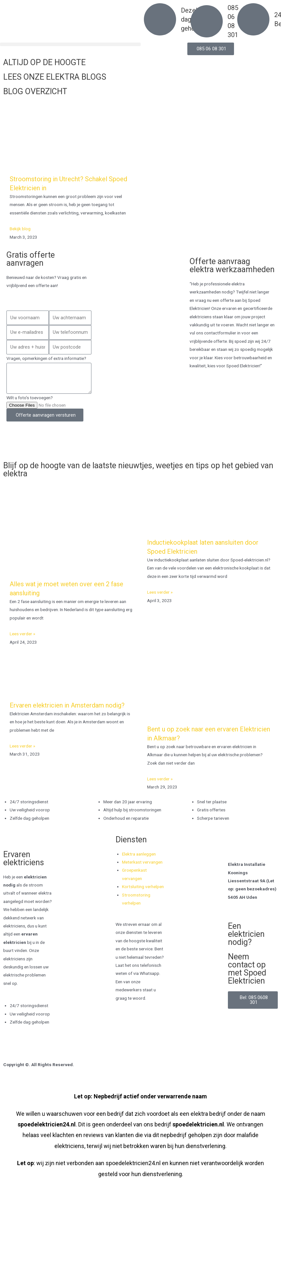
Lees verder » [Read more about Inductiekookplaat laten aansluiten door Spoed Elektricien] (160, 592)
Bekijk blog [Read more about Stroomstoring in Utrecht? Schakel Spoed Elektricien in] (20, 228)
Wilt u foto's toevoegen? (29, 397)
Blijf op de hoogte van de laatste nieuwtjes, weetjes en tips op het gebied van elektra (138, 469)
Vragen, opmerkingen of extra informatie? (46, 358)
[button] (70, 44)
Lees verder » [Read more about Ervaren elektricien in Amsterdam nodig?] (22, 745)
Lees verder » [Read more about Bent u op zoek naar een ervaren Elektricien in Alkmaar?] (160, 778)
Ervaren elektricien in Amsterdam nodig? (67, 705)
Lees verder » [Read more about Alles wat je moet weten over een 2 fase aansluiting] (22, 633)
